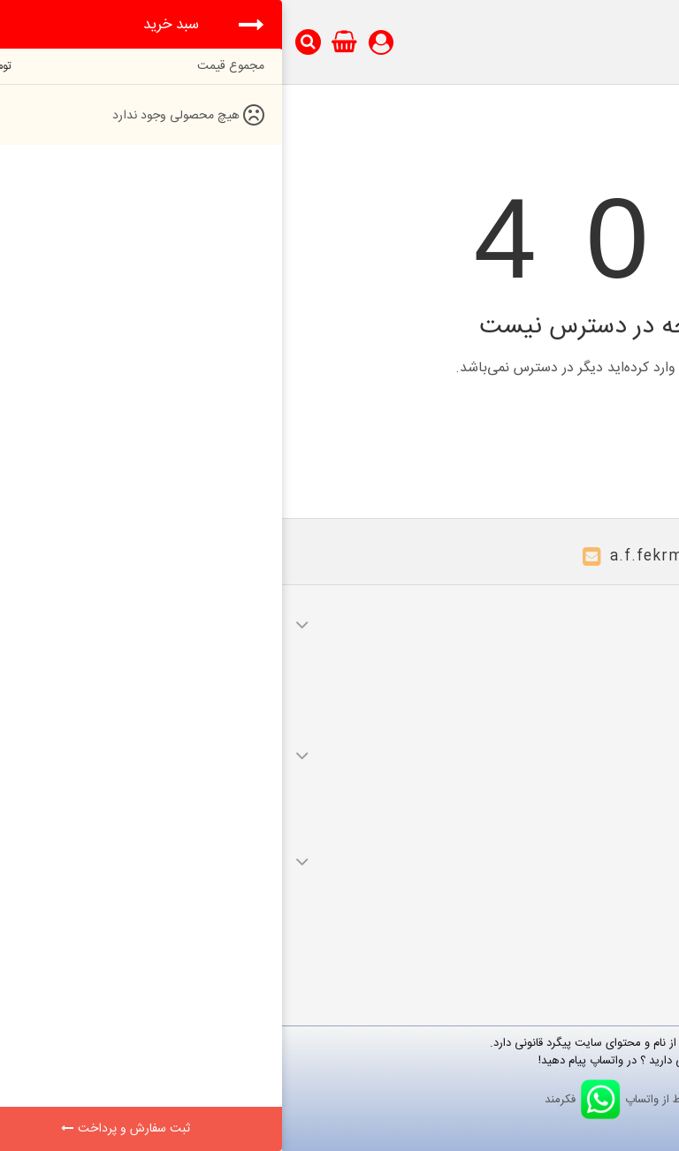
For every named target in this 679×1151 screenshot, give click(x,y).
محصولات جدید (619, 909)
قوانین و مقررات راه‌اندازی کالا (587, 827)
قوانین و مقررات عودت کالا (595, 802)
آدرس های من (623, 696)
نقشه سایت (629, 933)
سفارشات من (627, 647)
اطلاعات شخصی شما (610, 721)
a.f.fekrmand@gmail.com (426, 556)
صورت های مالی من (610, 672)
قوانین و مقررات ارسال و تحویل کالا (574, 778)
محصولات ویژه (622, 884)
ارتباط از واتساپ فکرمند (340, 1099)
